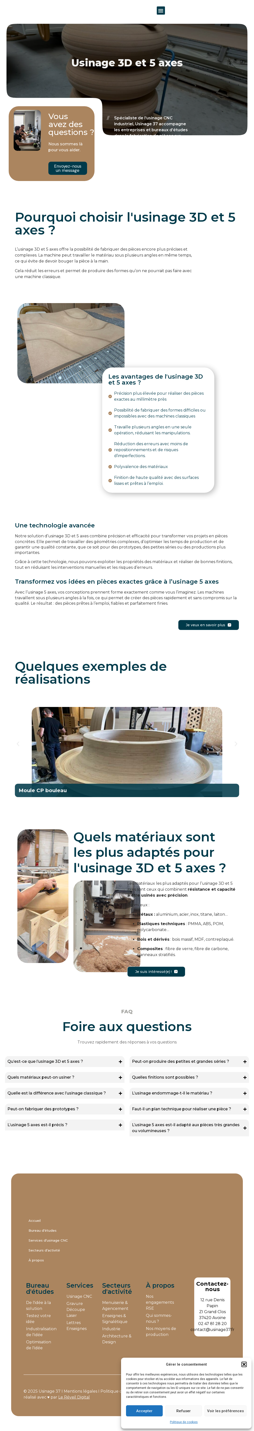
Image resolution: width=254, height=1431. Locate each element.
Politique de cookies (184, 1422)
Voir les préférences (225, 1411)
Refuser (183, 1411)
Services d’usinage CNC (48, 1248)
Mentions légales (80, 1398)
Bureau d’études (43, 1238)
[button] (244, 1361)
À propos (36, 1268)
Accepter (144, 1411)
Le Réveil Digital (74, 1404)
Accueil (35, 1228)
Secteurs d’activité (44, 1258)
